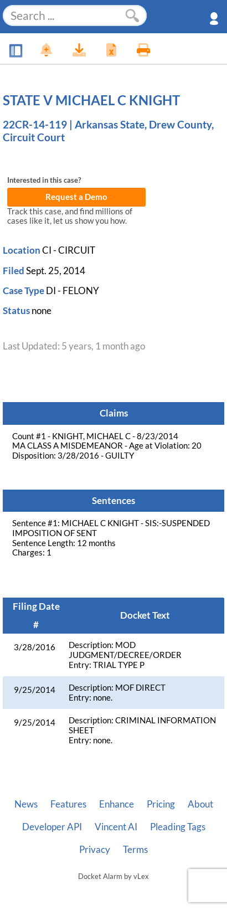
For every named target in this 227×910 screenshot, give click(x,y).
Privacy (94, 849)
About (200, 804)
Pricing (161, 804)
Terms (135, 849)
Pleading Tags (177, 826)
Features (68, 804)
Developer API (52, 826)
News (26, 804)
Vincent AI (116, 826)
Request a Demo (76, 197)
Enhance (116, 804)
